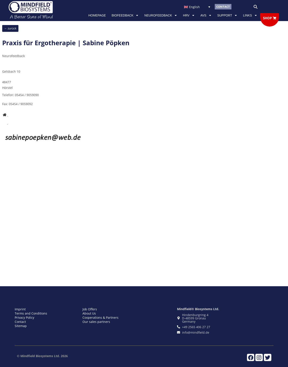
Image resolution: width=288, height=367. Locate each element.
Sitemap (21, 326)
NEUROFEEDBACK (160, 15)
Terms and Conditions (31, 313)
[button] (255, 6)
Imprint (20, 309)
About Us (89, 313)
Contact (20, 322)
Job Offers (89, 309)
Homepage (97, 15)
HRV (189, 15)
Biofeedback (125, 15)
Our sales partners (96, 322)
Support (227, 15)
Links (250, 15)
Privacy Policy (24, 317)
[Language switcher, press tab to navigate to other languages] (197, 7)
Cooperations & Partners (100, 317)
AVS (206, 15)
